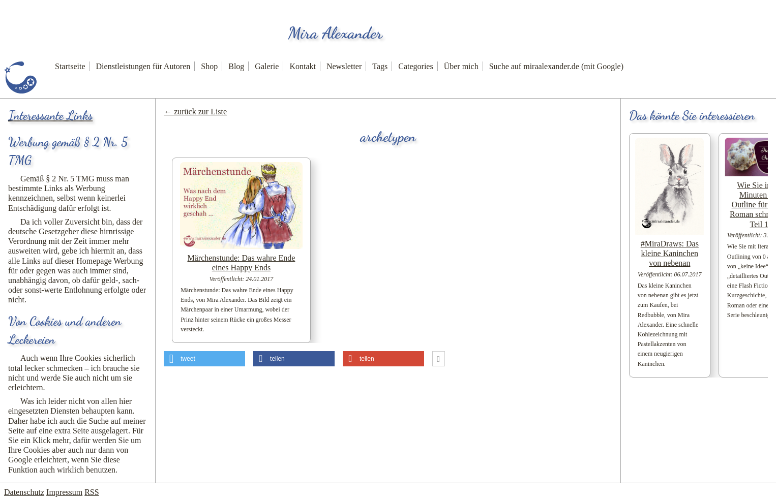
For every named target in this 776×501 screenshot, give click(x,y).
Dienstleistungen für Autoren (143, 66)
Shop (209, 66)
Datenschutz (24, 492)
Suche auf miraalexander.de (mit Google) (556, 66)
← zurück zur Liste (195, 111)
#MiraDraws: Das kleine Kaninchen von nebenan (670, 253)
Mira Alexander (335, 33)
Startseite (70, 66)
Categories (415, 66)
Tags (379, 66)
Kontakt (302, 66)
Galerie (267, 66)
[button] (204, 358)
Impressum (64, 492)
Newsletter (344, 66)
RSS (91, 492)
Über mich (461, 66)
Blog (236, 66)
